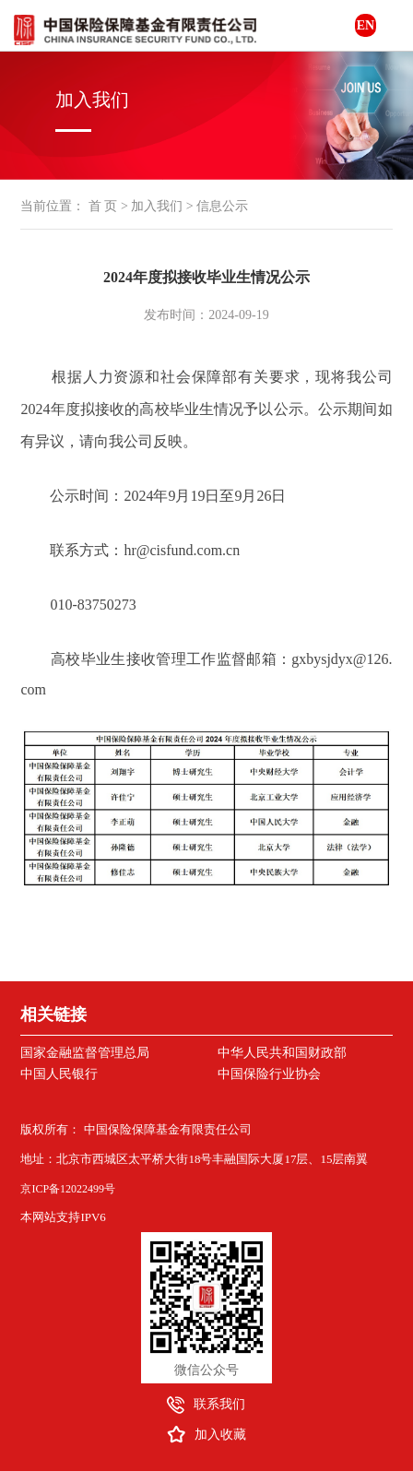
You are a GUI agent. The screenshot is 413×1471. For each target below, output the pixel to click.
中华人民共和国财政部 (282, 1053)
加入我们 (157, 206)
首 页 (103, 206)
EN (365, 25)
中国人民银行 (59, 1074)
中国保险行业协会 (269, 1074)
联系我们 (219, 1404)
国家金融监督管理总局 (84, 1053)
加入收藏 (220, 1434)
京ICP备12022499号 (67, 1188)
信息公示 (222, 206)
